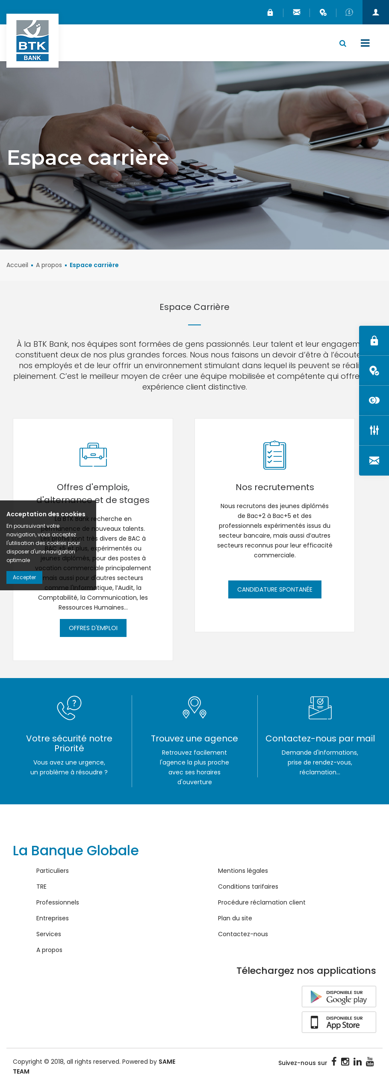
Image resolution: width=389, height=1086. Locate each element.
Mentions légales (243, 871)
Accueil (17, 266)
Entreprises (52, 919)
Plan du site (235, 919)
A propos (49, 266)
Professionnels (57, 903)
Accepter (24, 577)
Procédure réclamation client (262, 903)
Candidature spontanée (274, 590)
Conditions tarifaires (248, 887)
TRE (41, 887)
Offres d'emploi (93, 629)
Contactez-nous (243, 935)
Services (48, 935)
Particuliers (52, 871)
